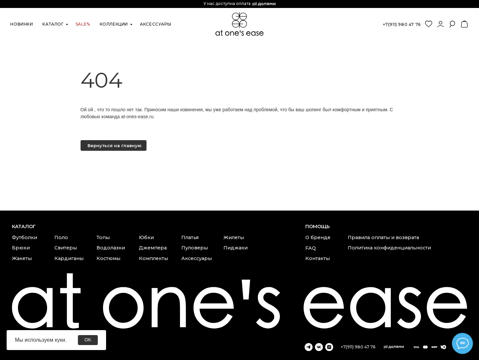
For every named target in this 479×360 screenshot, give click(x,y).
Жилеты (233, 237)
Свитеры (65, 248)
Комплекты (153, 258)
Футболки (24, 237)
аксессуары (155, 24)
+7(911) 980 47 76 (402, 24)
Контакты (317, 258)
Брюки (21, 248)
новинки (21, 24)
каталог (52, 24)
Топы (103, 237)
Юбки (146, 237)
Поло (61, 237)
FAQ (310, 248)
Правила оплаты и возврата (383, 237)
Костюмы (108, 258)
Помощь (317, 226)
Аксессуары (196, 258)
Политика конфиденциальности (389, 248)
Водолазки (110, 248)
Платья (190, 237)
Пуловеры (194, 248)
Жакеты (22, 258)
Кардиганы (69, 258)
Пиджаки (235, 248)
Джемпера (153, 248)
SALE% (83, 24)
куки (60, 340)
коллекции (114, 24)
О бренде (317, 237)
